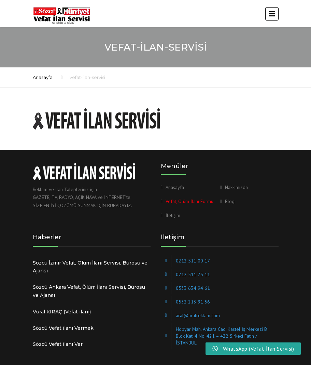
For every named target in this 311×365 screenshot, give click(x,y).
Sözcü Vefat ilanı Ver (58, 344)
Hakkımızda (236, 187)
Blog (230, 201)
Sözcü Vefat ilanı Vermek (63, 328)
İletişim (173, 215)
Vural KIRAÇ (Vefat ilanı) (62, 312)
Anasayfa (43, 77)
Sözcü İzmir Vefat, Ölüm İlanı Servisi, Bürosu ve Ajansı (90, 267)
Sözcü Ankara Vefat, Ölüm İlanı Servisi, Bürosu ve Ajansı (89, 291)
